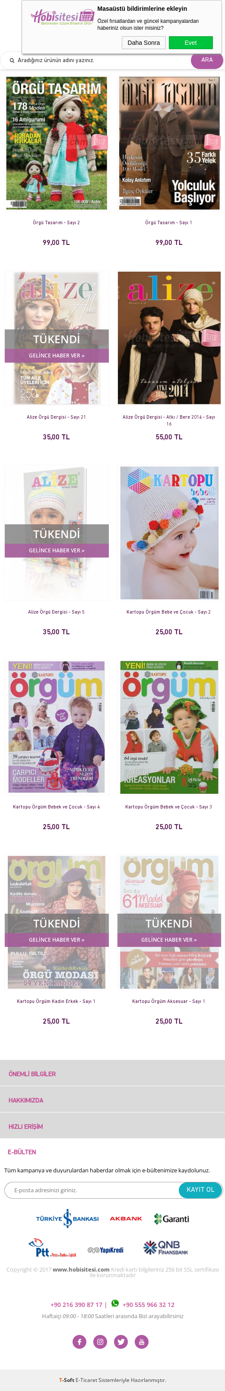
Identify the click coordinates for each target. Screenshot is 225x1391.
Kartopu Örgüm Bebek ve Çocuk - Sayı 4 (56, 807)
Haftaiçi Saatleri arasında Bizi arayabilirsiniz (113, 1316)
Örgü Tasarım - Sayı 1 (168, 223)
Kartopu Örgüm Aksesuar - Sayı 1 (168, 1001)
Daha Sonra (144, 42)
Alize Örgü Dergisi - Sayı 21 (56, 417)
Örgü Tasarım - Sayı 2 (56, 223)
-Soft (67, 1380)
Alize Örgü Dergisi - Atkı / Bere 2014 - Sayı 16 (169, 421)
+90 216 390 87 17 (77, 1304)
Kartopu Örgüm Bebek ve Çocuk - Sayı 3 (168, 807)
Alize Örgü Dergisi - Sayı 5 (56, 612)
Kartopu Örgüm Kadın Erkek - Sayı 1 (56, 1001)
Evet (190, 42)
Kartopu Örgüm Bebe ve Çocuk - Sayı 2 (169, 612)
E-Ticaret (86, 1380)
